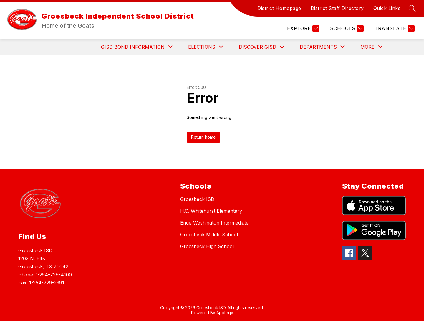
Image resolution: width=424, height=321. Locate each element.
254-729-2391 (48, 283)
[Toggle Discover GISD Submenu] (282, 47)
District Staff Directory (337, 8)
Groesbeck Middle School (209, 235)
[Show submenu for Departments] (318, 46)
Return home (203, 137)
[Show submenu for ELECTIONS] (201, 46)
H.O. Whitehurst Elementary (211, 211)
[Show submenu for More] (367, 46)
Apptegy (224, 312)
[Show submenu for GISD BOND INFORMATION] (133, 46)
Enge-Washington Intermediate (214, 223)
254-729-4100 (55, 275)
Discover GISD (257, 47)
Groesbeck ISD (197, 199)
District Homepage (279, 8)
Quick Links (387, 8)
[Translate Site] (394, 28)
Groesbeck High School (207, 246)
